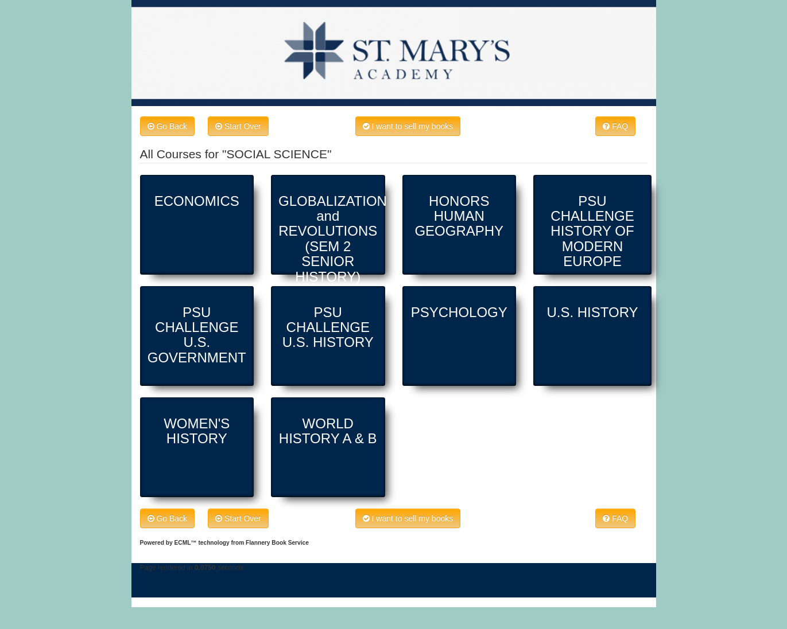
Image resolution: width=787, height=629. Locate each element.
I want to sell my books (408, 126)
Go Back (168, 126)
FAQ (615, 126)
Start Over (238, 126)
